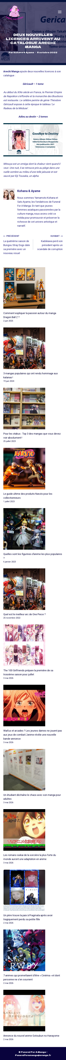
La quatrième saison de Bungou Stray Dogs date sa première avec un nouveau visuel (17, 244)
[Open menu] (60, 12)
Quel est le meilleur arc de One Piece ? (24, 614)
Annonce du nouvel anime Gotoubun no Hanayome (31, 1035)
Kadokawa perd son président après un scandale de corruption (49, 242)
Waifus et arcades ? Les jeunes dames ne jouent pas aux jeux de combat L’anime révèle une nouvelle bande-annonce (32, 734)
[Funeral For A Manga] (14, 12)
